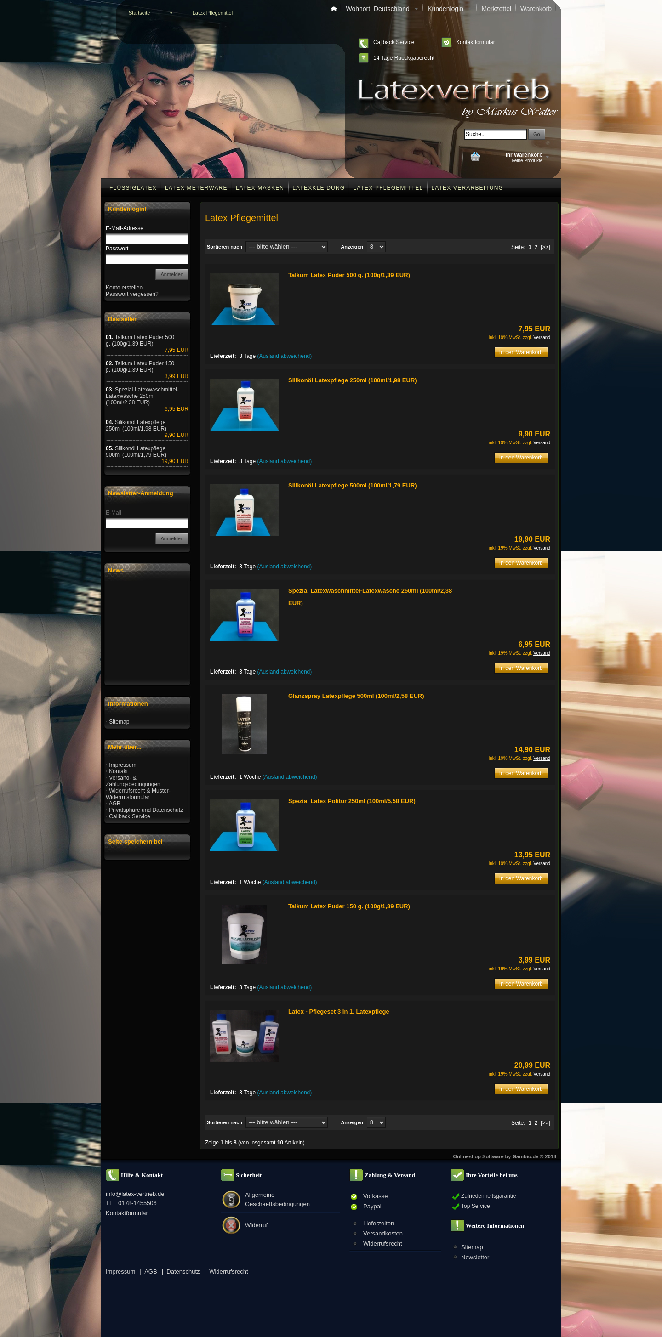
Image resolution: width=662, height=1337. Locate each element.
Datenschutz (183, 1271)
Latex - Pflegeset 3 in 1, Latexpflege (338, 1011)
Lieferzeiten (378, 1223)
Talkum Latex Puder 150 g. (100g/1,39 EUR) (349, 906)
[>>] (545, 247)
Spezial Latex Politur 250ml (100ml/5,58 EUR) (352, 801)
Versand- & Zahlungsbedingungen (133, 781)
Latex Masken (260, 188)
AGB (114, 803)
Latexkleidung (318, 188)
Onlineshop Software (478, 1156)
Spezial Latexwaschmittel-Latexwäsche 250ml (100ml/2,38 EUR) (142, 396)
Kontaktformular (475, 42)
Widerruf (256, 1225)
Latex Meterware (196, 188)
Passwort (117, 248)
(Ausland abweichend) (284, 356)
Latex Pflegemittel (388, 188)
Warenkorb (536, 8)
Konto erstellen (124, 287)
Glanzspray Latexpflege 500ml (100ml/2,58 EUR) (356, 695)
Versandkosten (383, 1233)
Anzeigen (352, 246)
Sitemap (119, 722)
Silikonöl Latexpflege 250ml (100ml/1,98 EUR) (352, 380)
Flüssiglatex (133, 188)
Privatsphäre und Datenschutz (146, 810)
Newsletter (475, 1257)
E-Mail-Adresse (124, 228)
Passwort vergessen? (132, 294)
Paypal (372, 1206)
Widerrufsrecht (382, 1243)
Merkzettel (496, 8)
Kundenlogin (450, 8)
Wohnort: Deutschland (382, 8)
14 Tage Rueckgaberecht (403, 58)
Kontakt (118, 771)
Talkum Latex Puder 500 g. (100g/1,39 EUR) (349, 275)
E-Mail (113, 513)
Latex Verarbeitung (467, 188)
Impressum (122, 765)
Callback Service (393, 42)
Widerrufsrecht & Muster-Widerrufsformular (138, 793)
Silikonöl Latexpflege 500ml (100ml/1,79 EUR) (352, 485)
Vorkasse (375, 1196)
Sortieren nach (224, 246)
